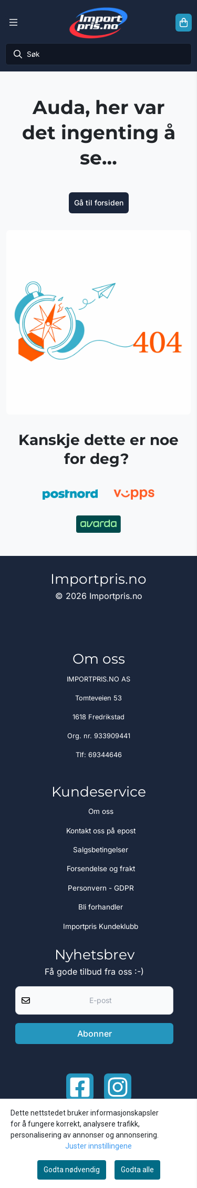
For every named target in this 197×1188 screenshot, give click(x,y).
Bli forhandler (100, 907)
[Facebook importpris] (80, 1087)
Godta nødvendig (72, 1169)
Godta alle (137, 1169)
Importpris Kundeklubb (100, 926)
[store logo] (98, 22)
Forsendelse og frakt (101, 868)
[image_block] (98, 322)
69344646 (105, 755)
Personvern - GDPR (101, 888)
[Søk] (98, 54)
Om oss (100, 811)
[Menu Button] (13, 23)
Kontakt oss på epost (101, 831)
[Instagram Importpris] (117, 1087)
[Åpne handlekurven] (183, 23)
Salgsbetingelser (100, 849)
